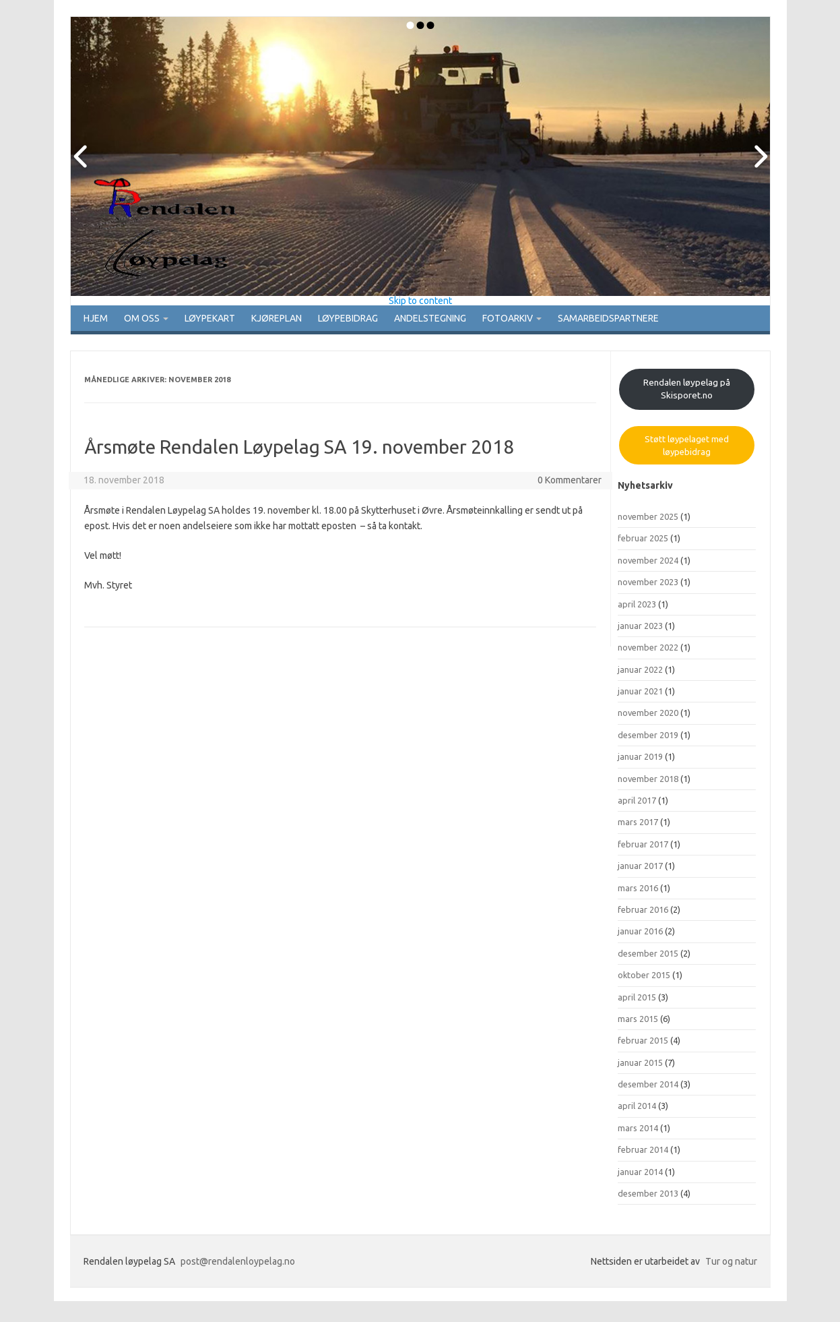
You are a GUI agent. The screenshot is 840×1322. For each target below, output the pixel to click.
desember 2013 (648, 1197)
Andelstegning (453, 320)
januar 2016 (640, 935)
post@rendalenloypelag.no (238, 1266)
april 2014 (637, 1110)
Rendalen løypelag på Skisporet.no (686, 392)
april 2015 (637, 1001)
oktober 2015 (644, 979)
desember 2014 (648, 1088)
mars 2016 (638, 892)
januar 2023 (640, 629)
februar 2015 (643, 1045)
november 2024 (648, 564)
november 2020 (648, 717)
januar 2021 (640, 695)
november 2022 (648, 652)
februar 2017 (643, 848)
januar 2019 (640, 761)
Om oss (146, 320)
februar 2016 (643, 913)
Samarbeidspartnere (638, 320)
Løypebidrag (368, 320)
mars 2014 (638, 1132)
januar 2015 (640, 1066)
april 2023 (637, 608)
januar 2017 (640, 870)
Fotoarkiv (535, 320)
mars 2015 (638, 1022)
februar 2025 (643, 542)
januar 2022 (640, 673)
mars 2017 (638, 826)
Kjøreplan (292, 320)
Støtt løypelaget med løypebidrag (687, 449)
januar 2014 (640, 1175)
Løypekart (220, 320)
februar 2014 (643, 1154)
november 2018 (648, 782)
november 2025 (648, 520)
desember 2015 (648, 957)
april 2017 (637, 804)
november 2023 (648, 586)
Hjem (94, 320)
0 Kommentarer (570, 484)
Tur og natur (731, 1266)
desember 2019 (648, 739)
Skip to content (420, 300)
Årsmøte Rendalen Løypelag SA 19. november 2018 (299, 450)
